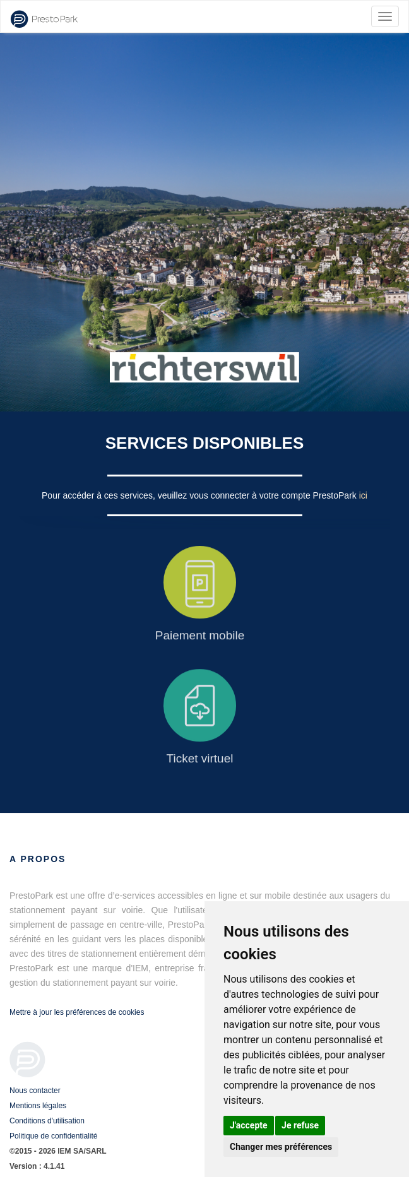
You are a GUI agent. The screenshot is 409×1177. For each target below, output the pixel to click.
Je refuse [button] (300, 1125)
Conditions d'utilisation (47, 1120)
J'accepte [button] (249, 1125)
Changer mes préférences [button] (281, 1147)
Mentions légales (37, 1105)
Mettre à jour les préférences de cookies (76, 1012)
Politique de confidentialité (53, 1136)
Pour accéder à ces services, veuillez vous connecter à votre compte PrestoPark (200, 495)
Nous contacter (35, 1090)
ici (363, 495)
